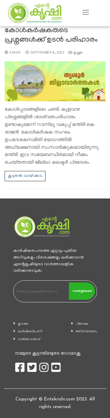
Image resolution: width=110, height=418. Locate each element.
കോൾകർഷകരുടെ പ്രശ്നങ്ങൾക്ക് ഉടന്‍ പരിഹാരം (51, 35)
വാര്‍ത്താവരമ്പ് (29, 339)
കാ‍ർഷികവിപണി (30, 331)
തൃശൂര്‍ (76, 53)
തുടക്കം (23, 324)
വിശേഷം (82, 324)
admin (13, 53)
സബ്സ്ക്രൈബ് (82, 290)
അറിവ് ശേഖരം (86, 331)
